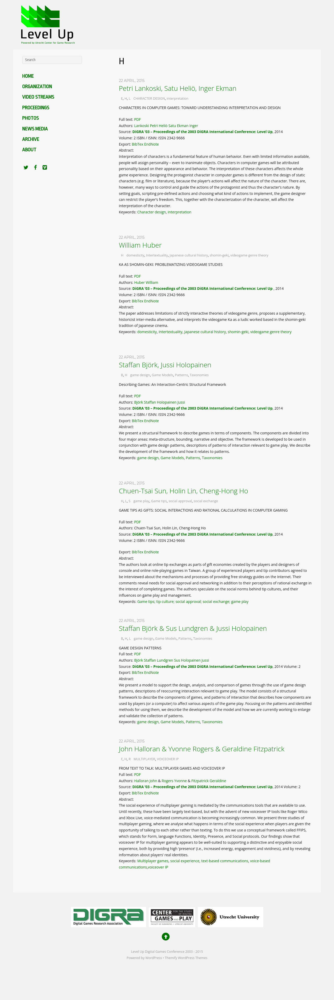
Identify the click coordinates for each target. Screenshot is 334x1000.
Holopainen (166, 402)
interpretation (177, 98)
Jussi (181, 402)
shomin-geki (219, 255)
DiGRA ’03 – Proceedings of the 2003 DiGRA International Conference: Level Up (202, 131)
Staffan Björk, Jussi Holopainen (165, 364)
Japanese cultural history (189, 255)
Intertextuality (157, 255)
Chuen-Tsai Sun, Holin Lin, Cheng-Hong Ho (183, 490)
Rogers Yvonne (174, 780)
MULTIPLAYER (144, 759)
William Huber (140, 245)
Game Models (162, 375)
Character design (151, 211)
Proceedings (35, 108)
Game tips (159, 501)
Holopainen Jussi (195, 660)
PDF (137, 119)
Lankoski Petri (146, 125)
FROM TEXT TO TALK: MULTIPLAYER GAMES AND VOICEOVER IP (172, 768)
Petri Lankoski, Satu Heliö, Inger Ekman (177, 88)
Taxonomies (199, 375)
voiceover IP (158, 867)
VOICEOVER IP (168, 759)
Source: (125, 131)
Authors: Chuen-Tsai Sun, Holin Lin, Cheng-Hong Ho (163, 527)
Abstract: (127, 150)
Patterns (181, 375)
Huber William (146, 282)
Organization (37, 86)
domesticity (135, 255)
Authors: (126, 125)
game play (141, 501)
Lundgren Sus (168, 660)
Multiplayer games (152, 860)
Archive (30, 139)
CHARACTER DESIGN (149, 98)
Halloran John (145, 780)
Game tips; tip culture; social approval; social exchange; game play (192, 601)
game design (140, 375)
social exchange (206, 501)
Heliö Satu (167, 125)
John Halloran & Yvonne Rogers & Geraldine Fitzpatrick (201, 748)
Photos (30, 118)
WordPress (153, 958)
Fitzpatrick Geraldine (208, 780)
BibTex (137, 144)
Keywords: (128, 211)
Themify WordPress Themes (186, 958)
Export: (125, 144)
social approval (180, 501)
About (29, 150)
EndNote (151, 144)
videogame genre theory (249, 255)
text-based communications (224, 860)
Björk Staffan (145, 402)
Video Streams (38, 97)
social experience (184, 860)
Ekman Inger (187, 125)
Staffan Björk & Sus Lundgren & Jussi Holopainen (193, 628)
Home (28, 76)
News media (35, 129)
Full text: (126, 119)
